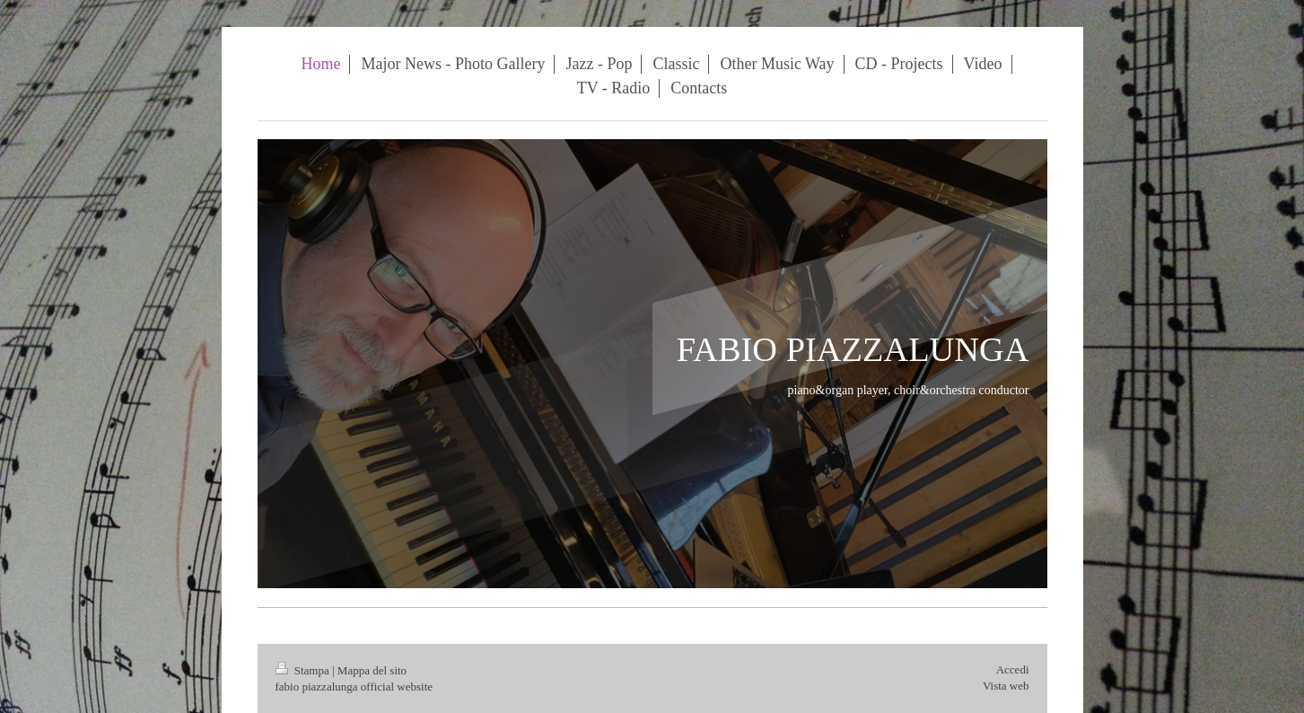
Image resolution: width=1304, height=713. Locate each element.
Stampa (304, 670)
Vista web (1006, 685)
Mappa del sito (372, 670)
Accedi (1012, 669)
